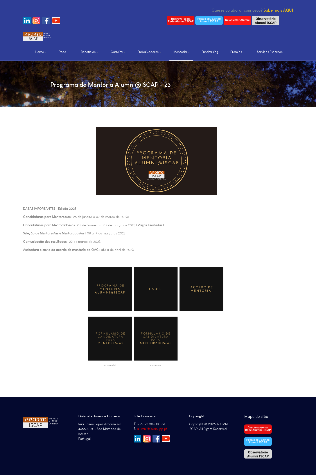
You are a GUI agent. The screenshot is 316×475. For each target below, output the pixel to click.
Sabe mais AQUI (278, 10)
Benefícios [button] (89, 52)
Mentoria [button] (181, 52)
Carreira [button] (118, 52)
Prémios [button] (237, 52)
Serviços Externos (270, 52)
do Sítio (261, 416)
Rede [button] (64, 52)
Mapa (249, 416)
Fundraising (210, 52)
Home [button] (41, 52)
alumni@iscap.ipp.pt (152, 429)
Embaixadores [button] (149, 52)
